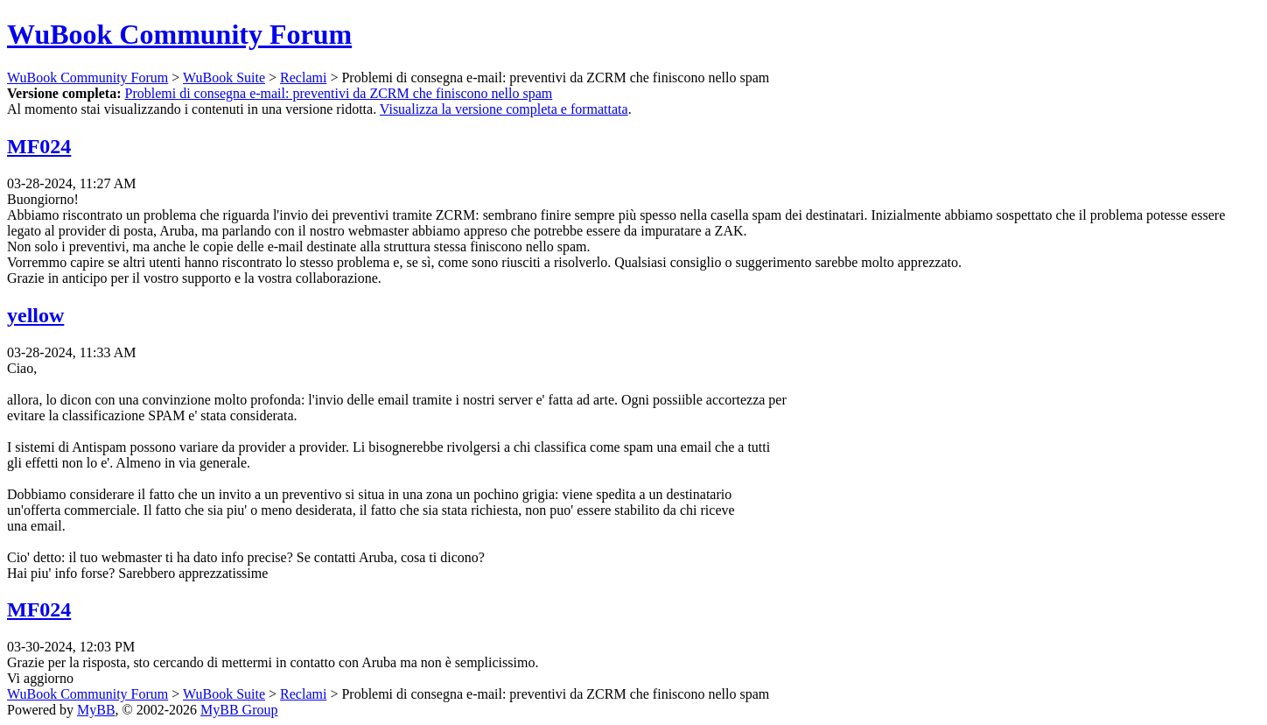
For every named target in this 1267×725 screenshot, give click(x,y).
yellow (35, 315)
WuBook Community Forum (179, 34)
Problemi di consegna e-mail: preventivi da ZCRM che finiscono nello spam (339, 93)
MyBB (96, 709)
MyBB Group (238, 709)
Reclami (303, 77)
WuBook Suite (224, 77)
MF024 (39, 146)
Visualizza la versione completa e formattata (504, 109)
